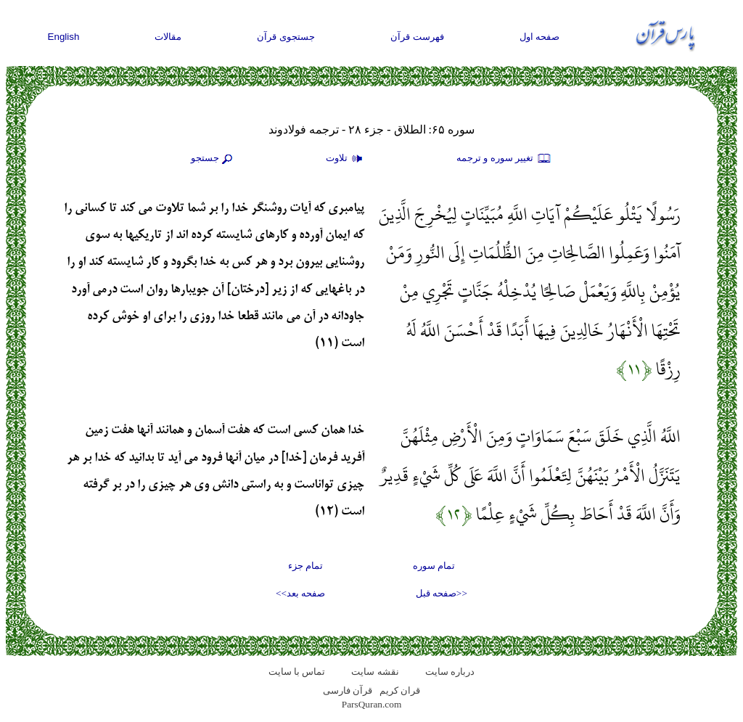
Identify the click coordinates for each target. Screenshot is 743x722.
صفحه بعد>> (300, 593)
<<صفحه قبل (441, 593)
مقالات (168, 36)
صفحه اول (540, 36)
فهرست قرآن (417, 36)
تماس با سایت (297, 671)
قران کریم (399, 690)
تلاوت (346, 159)
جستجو (213, 159)
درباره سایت (450, 671)
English (64, 36)
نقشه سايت (374, 671)
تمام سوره (434, 565)
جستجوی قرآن (286, 36)
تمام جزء (305, 565)
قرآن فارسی (347, 690)
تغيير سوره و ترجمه (504, 159)
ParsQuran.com (372, 704)
